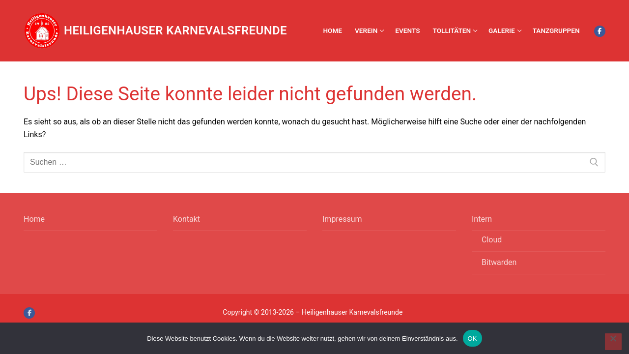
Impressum (342, 219)
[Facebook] (599, 31)
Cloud (492, 239)
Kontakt (186, 219)
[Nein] (613, 341)
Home (34, 219)
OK (472, 338)
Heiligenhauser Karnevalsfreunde (175, 30)
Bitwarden (499, 262)
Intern (483, 219)
